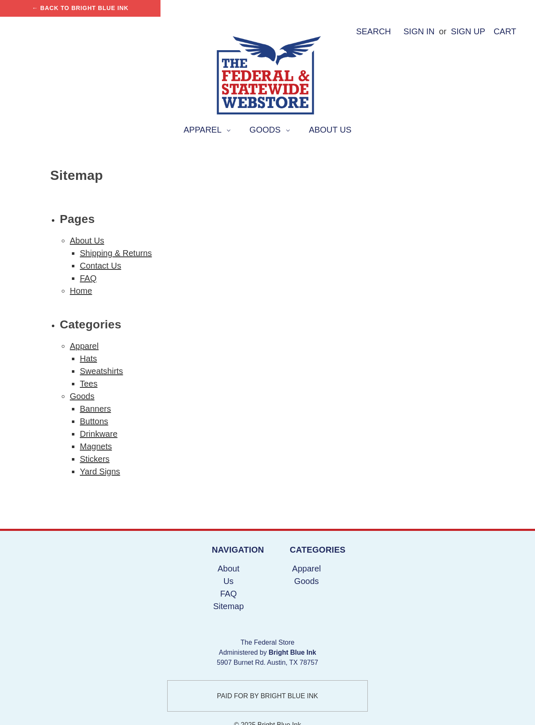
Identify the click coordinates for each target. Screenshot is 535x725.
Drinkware (98, 433)
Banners (95, 408)
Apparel (206, 129)
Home (81, 290)
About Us (330, 129)
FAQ (88, 278)
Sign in (418, 31)
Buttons (94, 421)
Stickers (95, 459)
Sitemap (228, 606)
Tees (88, 383)
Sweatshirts (101, 371)
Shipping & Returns (116, 253)
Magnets (96, 446)
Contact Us (100, 265)
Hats (88, 358)
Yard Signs (100, 471)
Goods (270, 129)
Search (373, 31)
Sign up (468, 31)
